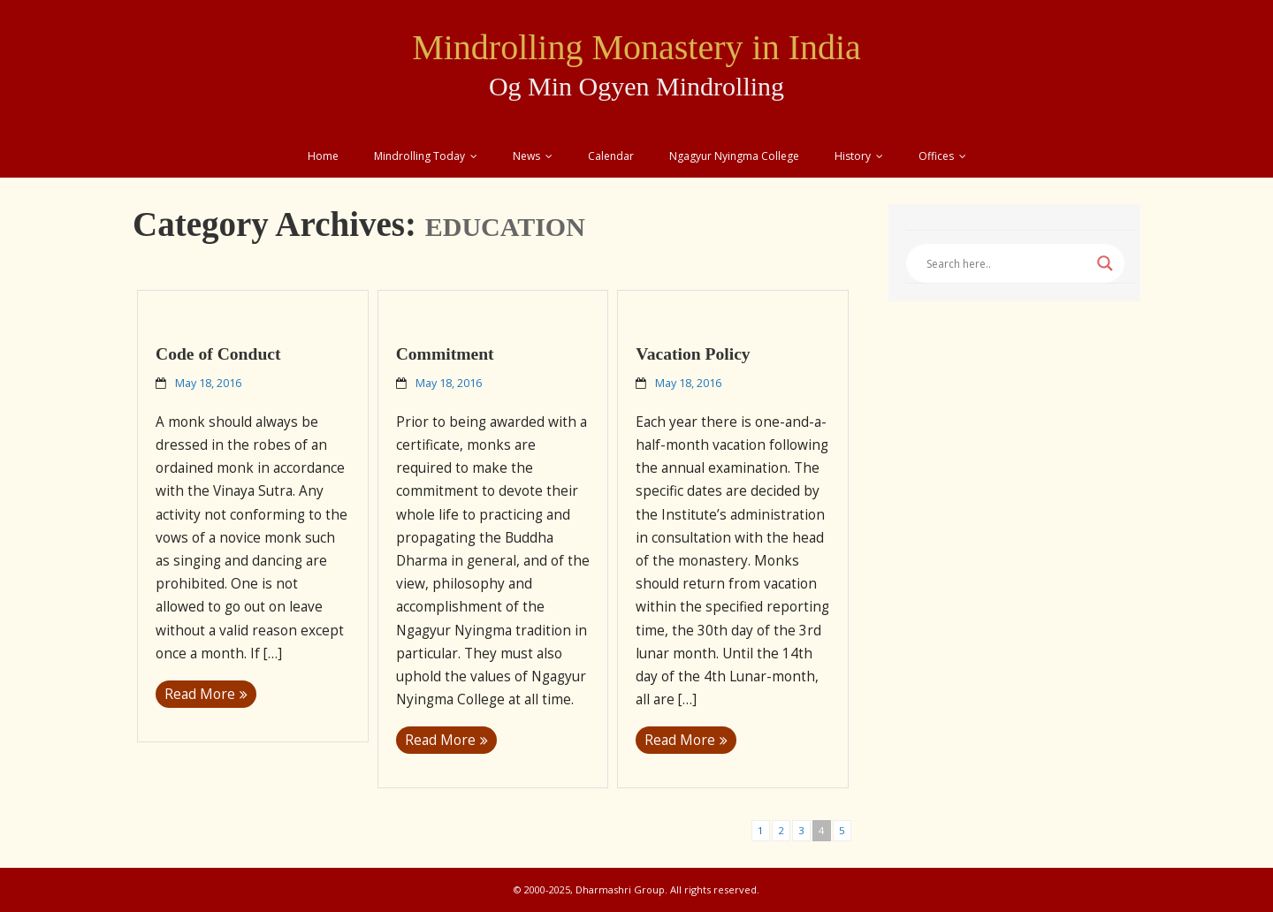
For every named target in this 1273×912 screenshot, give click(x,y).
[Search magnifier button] (1105, 263)
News (526, 155)
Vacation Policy (693, 354)
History (853, 155)
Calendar (611, 155)
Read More (199, 694)
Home (323, 155)
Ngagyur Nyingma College (734, 155)
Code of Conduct (218, 354)
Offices (936, 155)
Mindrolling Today (419, 155)
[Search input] (1007, 263)
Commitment (445, 354)
